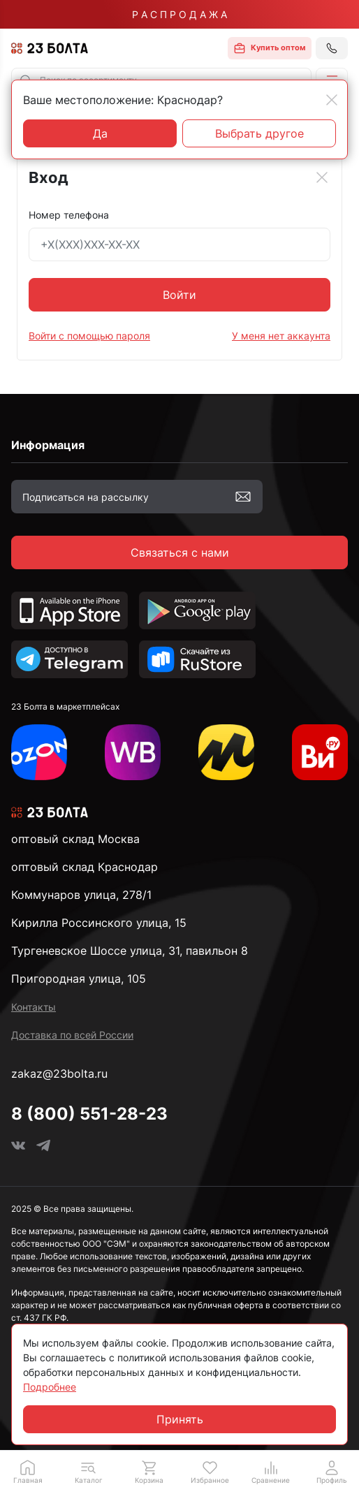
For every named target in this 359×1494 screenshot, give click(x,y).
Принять (179, 1419)
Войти (179, 295)
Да (100, 133)
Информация (48, 445)
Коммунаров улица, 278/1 (81, 895)
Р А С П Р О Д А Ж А (179, 14)
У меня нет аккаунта (281, 336)
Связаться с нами (180, 552)
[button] (88, 1471)
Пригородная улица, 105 (78, 979)
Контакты (33, 1007)
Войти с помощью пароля (89, 336)
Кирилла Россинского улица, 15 (98, 923)
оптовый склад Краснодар (84, 867)
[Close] (322, 177)
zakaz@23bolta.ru (59, 1074)
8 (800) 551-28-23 (89, 1114)
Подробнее (49, 1387)
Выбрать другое (259, 133)
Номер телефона (69, 215)
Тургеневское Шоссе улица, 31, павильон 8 (129, 951)
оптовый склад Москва (75, 839)
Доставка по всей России (72, 1035)
